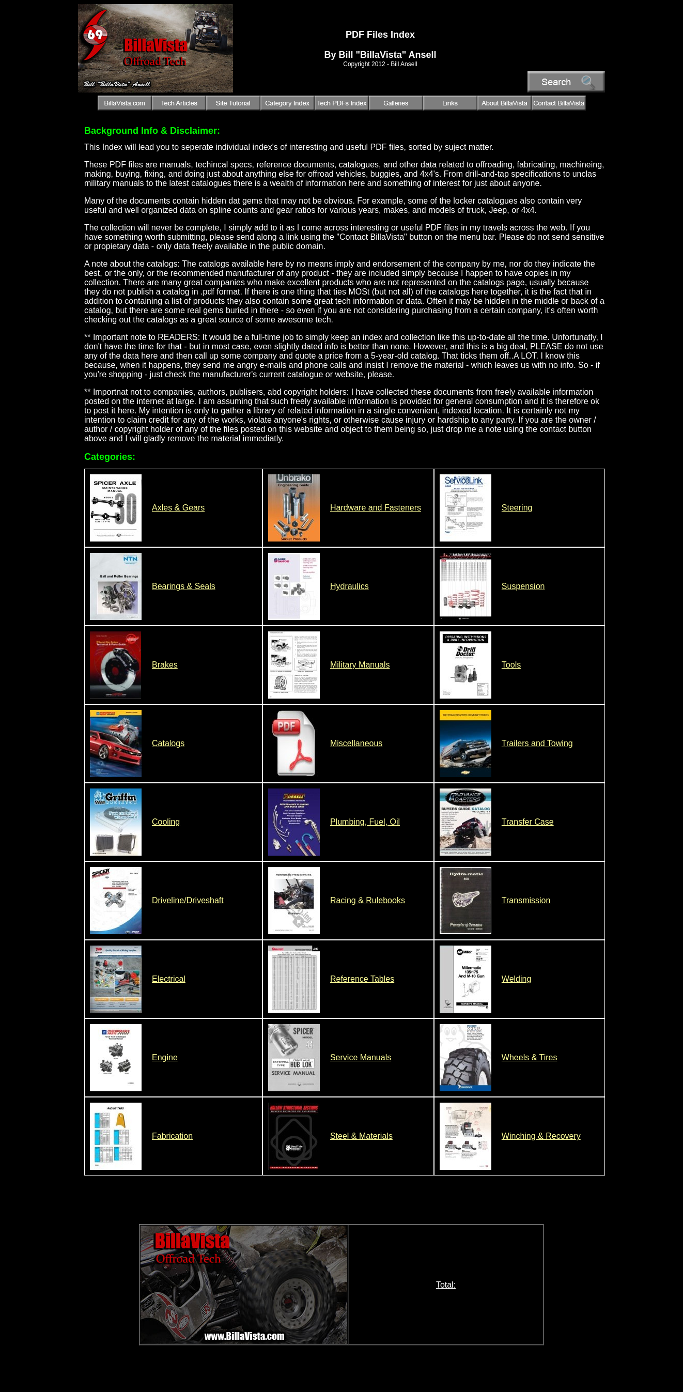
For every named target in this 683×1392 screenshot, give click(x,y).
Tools (511, 664)
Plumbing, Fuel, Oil (365, 821)
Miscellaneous (356, 743)
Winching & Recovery (541, 1136)
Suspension (523, 586)
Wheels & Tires (529, 1057)
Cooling (166, 821)
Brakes (165, 664)
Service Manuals (360, 1057)
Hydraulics (349, 586)
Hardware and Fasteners (375, 507)
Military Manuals (360, 664)
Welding (517, 979)
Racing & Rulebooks (367, 900)
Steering (517, 507)
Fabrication (172, 1136)
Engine (165, 1057)
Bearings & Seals (183, 586)
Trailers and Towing (537, 743)
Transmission (526, 900)
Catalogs (168, 743)
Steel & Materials (361, 1136)
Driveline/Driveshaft (188, 900)
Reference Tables (362, 979)
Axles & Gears (178, 507)
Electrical (168, 979)
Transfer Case (528, 821)
